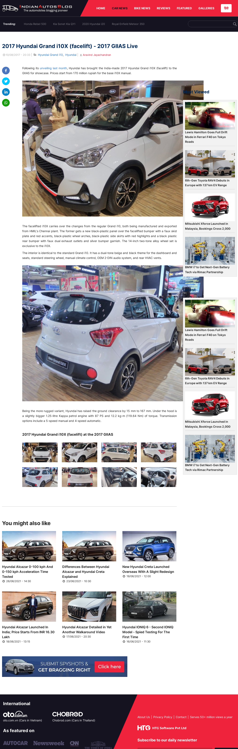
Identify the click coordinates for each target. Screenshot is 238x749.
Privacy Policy (162, 717)
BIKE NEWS (142, 8)
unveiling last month (53, 68)
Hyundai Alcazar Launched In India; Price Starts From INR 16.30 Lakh (28, 632)
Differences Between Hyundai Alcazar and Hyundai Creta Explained (85, 572)
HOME (100, 8)
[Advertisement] (210, 62)
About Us (143, 717)
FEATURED (184, 8)
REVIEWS (163, 8)
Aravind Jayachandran (95, 54)
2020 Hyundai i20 (93, 24)
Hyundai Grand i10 (50, 54)
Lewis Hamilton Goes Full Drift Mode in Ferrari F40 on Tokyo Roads (206, 137)
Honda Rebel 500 (35, 24)
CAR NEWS (120, 8)
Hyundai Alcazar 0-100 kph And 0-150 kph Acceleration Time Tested (27, 572)
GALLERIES (206, 8)
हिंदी (226, 8)
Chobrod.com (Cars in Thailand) (73, 720)
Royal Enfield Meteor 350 (128, 24)
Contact (181, 717)
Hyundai (70, 54)
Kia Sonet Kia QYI (64, 24)
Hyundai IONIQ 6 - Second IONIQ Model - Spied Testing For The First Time (147, 632)
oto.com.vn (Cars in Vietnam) (22, 720)
